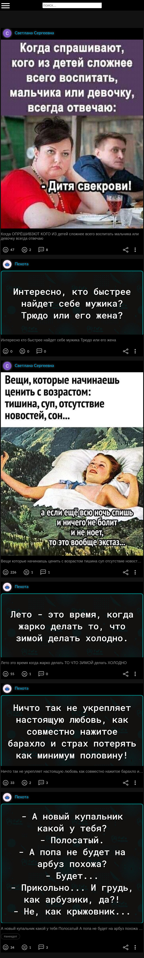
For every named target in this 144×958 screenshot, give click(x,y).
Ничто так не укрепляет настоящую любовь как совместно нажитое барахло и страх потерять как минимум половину (72, 771)
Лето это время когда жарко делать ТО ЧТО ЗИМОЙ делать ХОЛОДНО (64, 663)
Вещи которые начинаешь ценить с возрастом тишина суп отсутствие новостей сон (72, 561)
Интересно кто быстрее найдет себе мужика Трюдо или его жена (58, 340)
